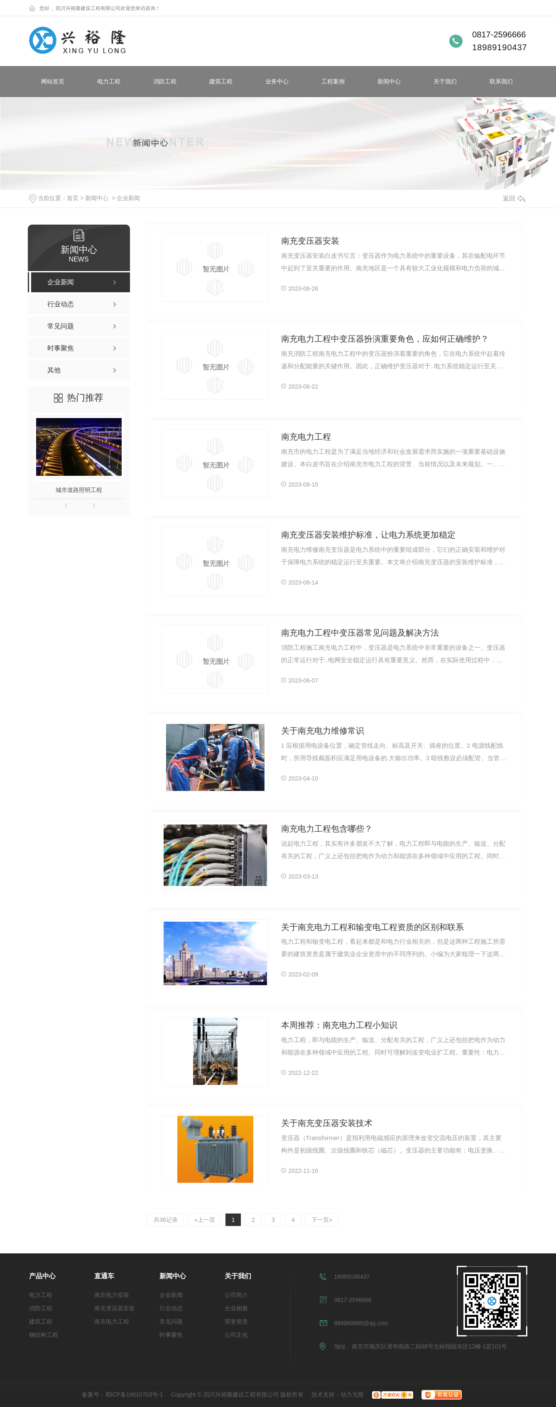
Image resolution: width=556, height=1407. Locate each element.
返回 (514, 198)
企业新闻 (128, 198)
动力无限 (352, 1394)
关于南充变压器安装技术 (326, 1123)
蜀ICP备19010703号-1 (134, 1394)
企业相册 (236, 1308)
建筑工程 (221, 81)
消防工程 (164, 81)
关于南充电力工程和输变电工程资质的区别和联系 (372, 927)
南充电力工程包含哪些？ (326, 829)
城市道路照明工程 (79, 490)
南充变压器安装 (310, 241)
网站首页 (52, 81)
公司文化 (236, 1335)
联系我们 (501, 81)
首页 (72, 198)
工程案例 (333, 81)
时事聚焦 (171, 1335)
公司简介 (236, 1295)
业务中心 (277, 81)
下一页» (324, 1219)
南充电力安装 (111, 1295)
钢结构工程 (43, 1335)
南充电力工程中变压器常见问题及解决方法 (360, 633)
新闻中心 (389, 81)
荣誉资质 (236, 1321)
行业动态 (171, 1308)
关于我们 (445, 81)
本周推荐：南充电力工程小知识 (339, 1025)
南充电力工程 (306, 437)
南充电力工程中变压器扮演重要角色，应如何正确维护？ (385, 339)
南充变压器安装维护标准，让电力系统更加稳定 (368, 535)
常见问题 (171, 1321)
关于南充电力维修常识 (322, 731)
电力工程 (108, 81)
